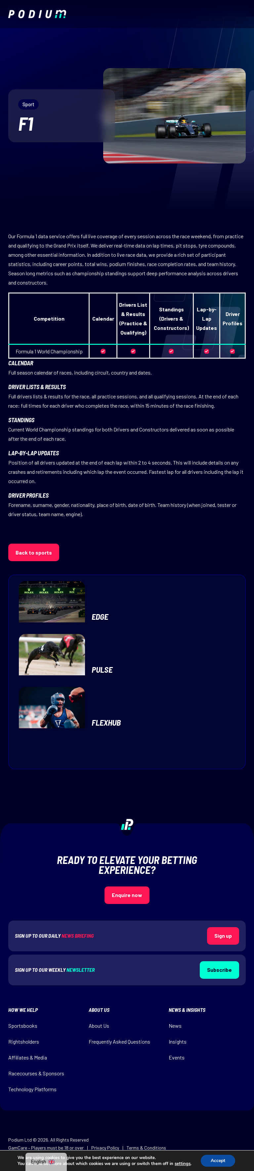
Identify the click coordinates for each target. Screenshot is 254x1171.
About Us (99, 1025)
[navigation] (46, 1162)
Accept (218, 1160)
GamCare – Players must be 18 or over (46, 1147)
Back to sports (34, 552)
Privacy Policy (105, 1147)
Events (177, 1057)
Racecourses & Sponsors (36, 1073)
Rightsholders (23, 1041)
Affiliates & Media (27, 1057)
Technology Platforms (32, 1089)
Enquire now (127, 895)
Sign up (223, 935)
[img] (37, 14)
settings (182, 1164)
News (175, 1025)
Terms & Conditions (146, 1147)
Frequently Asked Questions (119, 1041)
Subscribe (219, 970)
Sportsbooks (22, 1025)
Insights (178, 1041)
